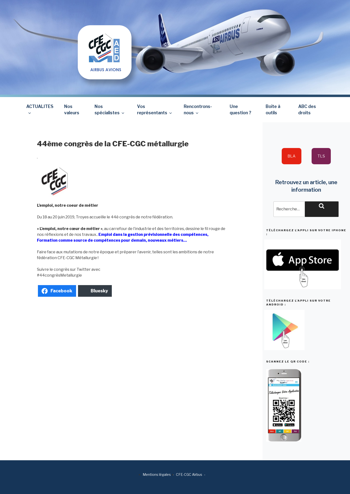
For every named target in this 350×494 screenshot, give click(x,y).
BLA (292, 156)
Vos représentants (155, 109)
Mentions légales (157, 474)
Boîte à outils (273, 109)
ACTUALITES (39, 109)
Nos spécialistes (110, 109)
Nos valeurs (71, 109)
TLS (321, 156)
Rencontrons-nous (198, 109)
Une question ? (240, 109)
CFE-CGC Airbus (189, 474)
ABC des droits (307, 109)
